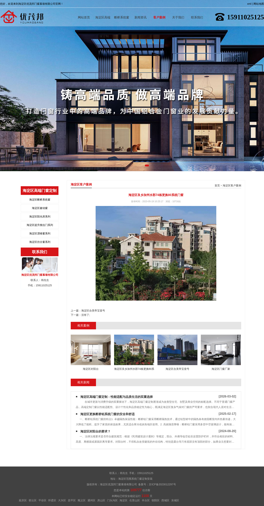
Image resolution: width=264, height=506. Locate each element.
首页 (217, 185)
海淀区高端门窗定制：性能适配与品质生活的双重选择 (116, 396)
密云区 (33, 500)
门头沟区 (112, 500)
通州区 (91, 500)
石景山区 (134, 500)
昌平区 (72, 500)
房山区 (101, 500)
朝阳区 (156, 500)
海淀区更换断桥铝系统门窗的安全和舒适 (107, 414)
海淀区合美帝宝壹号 (93, 310)
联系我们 (197, 12)
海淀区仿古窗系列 (39, 241)
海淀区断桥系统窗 (39, 199)
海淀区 (123, 500)
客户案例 (159, 12)
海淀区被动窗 (40, 208)
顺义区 (82, 500)
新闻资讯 (140, 12)
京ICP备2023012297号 (162, 484)
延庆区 (23, 500)
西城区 (165, 500)
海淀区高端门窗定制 (102, 12)
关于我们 (178, 12)
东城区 (175, 500)
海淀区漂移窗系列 (39, 233)
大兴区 (62, 500)
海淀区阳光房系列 (39, 216)
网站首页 (83, 12)
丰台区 (146, 500)
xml (249, 3)
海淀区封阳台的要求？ (95, 431)
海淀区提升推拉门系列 (40, 224)
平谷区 (42, 500)
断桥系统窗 (121, 12)
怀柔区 (52, 500)
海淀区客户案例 (232, 185)
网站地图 (258, 3)
